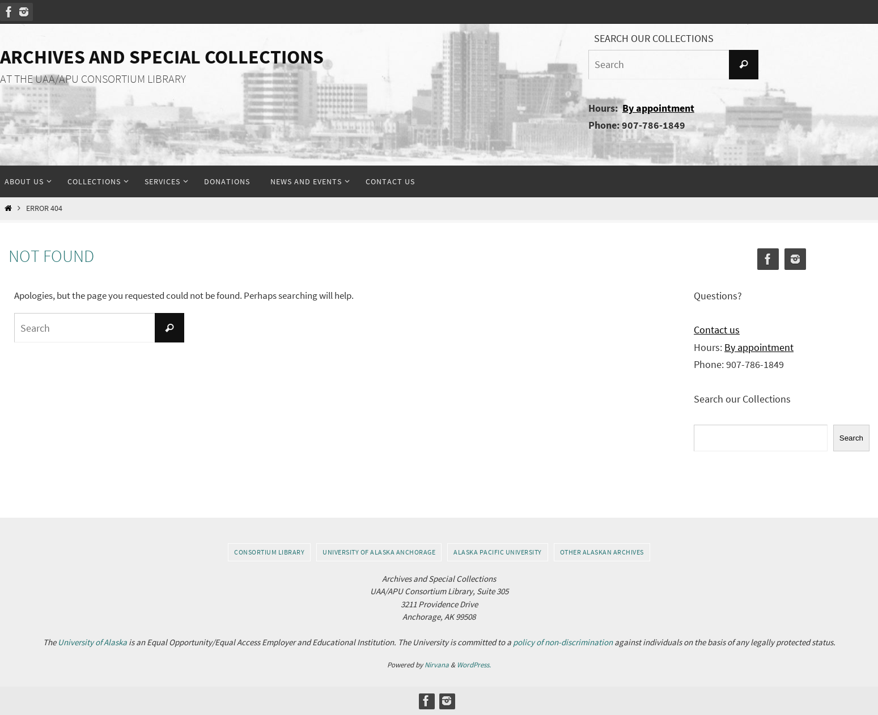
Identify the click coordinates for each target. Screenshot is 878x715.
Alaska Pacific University (497, 552)
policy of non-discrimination (563, 642)
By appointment (658, 108)
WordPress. (474, 665)
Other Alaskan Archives (602, 552)
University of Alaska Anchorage (379, 552)
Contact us (717, 329)
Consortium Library (269, 552)
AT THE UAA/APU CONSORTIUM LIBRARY (93, 78)
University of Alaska (92, 642)
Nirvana (437, 665)
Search (851, 438)
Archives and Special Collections (162, 57)
